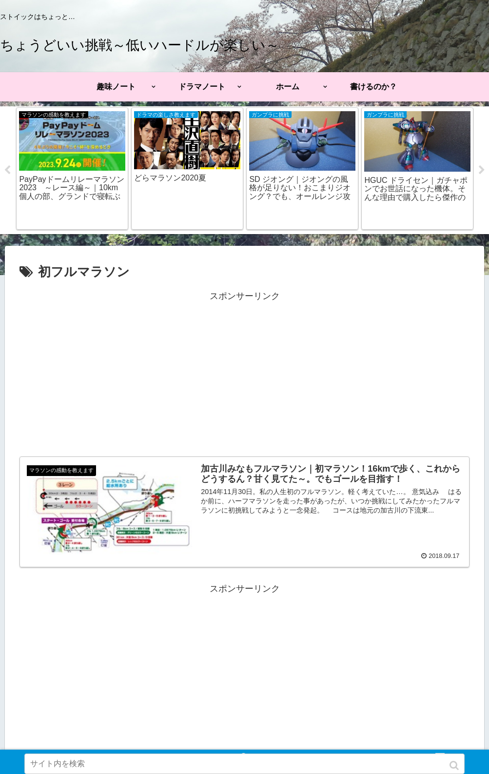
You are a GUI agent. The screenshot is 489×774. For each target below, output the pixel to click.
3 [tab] (245, 240)
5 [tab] (274, 240)
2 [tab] (230, 240)
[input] (244, 764)
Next (482, 170)
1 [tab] (215, 240)
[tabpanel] (72, 168)
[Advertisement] (244, 372)
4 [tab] (259, 240)
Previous (7, 170)
